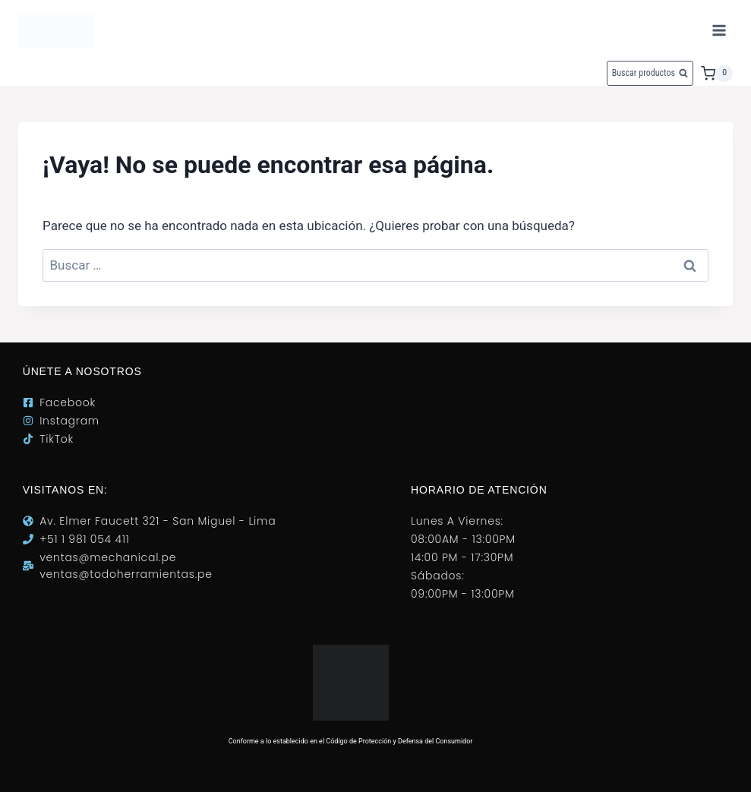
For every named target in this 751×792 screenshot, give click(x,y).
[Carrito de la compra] (717, 73)
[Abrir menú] (719, 30)
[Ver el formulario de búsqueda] (650, 73)
